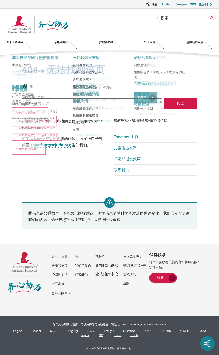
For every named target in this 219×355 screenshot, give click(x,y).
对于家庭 (58, 284)
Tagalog (85, 335)
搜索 (165, 18)
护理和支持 (60, 275)
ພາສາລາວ (129, 331)
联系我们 (121, 169)
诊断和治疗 (60, 265)
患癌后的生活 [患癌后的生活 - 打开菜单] (203, 42)
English (17, 331)
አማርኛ (148, 331)
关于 (78, 256)
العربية (53, 331)
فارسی (134, 335)
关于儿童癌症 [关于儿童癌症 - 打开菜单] (14, 42)
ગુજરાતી (184, 331)
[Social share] (207, 343)
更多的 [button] (203, 4)
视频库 (100, 256)
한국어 (91, 331)
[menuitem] (163, 277)
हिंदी (101, 335)
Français (109, 331)
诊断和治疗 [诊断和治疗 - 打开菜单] (63, 42)
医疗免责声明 (132, 256)
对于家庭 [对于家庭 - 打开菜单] (155, 42)
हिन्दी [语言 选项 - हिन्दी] (193, 4)
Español (36, 331)
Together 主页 (126, 136)
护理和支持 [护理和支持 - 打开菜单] (110, 42)
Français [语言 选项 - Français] (181, 4)
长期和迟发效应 (127, 158)
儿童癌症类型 (125, 147)
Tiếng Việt (72, 331)
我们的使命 (83, 265)
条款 (126, 283)
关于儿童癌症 (61, 256)
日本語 (202, 331)
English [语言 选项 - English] (167, 4)
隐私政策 (129, 274)
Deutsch (165, 331)
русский (116, 335)
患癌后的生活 (61, 293)
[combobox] (186, 17)
